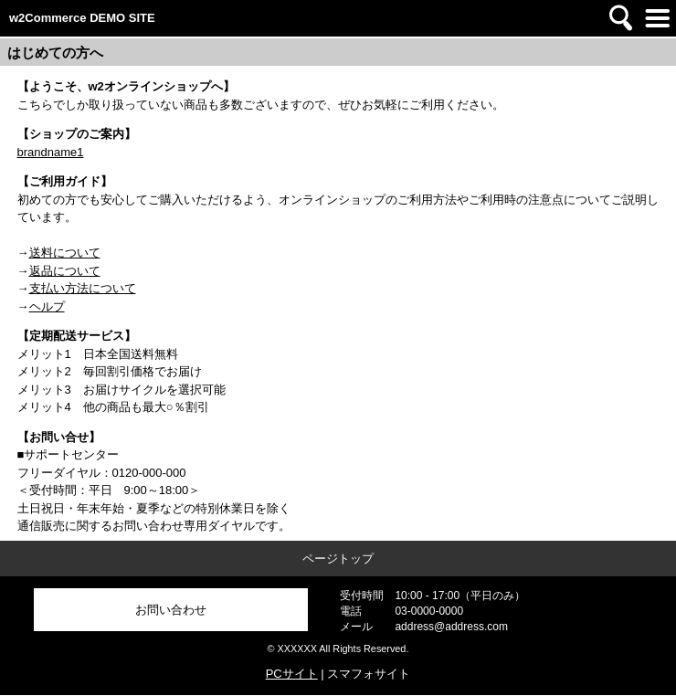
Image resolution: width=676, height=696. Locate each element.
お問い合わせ (170, 610)
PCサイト (292, 673)
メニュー (657, 18)
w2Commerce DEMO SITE (82, 18)
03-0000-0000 (429, 611)
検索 (621, 18)
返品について (64, 271)
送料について (64, 252)
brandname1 (50, 152)
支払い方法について (82, 288)
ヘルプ (47, 306)
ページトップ (338, 558)
